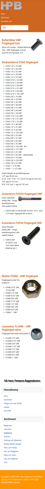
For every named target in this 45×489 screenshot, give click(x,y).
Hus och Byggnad (11, 451)
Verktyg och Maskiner (13, 440)
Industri (7, 437)
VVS (5, 462)
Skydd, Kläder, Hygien (12, 444)
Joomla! (4, 479)
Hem (3, 14)
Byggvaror (8, 425)
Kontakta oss (6, 21)
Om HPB (7, 411)
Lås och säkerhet (11, 459)
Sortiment (5, 18)
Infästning (8, 433)
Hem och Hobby (10, 448)
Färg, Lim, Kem (10, 455)
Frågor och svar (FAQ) (13, 403)
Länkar (6, 407)
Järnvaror (8, 429)
